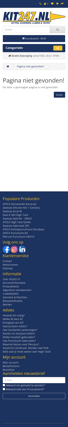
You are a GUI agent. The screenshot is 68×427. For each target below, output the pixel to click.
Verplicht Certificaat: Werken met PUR (25, 348)
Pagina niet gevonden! (30, 66)
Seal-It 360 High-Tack (15, 215)
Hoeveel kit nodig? (14, 315)
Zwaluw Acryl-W (12, 211)
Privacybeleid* (35, 389)
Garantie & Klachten (15, 297)
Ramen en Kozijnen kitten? (19, 333)
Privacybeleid (11, 286)
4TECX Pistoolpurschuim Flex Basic (24, 229)
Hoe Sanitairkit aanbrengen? (20, 330)
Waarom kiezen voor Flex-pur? (21, 344)
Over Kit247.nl (11, 279)
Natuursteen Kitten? (15, 326)
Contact (7, 261)
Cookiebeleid (10, 293)
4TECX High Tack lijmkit (17, 222)
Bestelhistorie (11, 366)
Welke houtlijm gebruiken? (19, 337)
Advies (8, 310)
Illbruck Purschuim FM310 (18, 236)
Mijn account (10, 362)
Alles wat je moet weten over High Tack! (27, 351)
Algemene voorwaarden (17, 290)
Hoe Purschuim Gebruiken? (19, 340)
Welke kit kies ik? (13, 319)
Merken (7, 304)
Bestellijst (9, 369)
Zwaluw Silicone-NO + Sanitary (21, 207)
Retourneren (10, 264)
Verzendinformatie (14, 282)
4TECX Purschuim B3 (15, 233)
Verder (59, 94)
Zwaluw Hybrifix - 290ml (17, 218)
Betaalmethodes (12, 301)
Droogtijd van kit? (13, 322)
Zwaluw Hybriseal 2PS (16, 225)
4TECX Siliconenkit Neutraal (19, 204)
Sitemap (8, 268)
